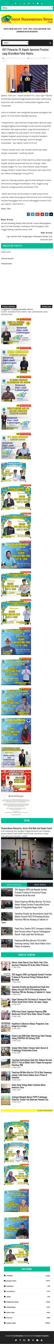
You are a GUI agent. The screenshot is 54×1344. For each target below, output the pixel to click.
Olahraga (10, 1292)
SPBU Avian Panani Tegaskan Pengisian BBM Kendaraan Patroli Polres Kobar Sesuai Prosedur (31, 1013)
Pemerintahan (12, 1302)
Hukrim (9, 1276)
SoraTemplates (18, 1335)
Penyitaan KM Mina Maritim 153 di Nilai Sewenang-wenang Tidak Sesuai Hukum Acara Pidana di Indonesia (33, 943)
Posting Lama (46, 306)
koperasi (10, 1286)
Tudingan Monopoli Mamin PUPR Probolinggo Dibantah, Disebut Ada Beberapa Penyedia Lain (30, 1098)
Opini (8, 1297)
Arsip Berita (40, 884)
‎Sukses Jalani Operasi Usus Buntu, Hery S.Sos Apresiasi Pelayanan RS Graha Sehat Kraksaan (30, 964)
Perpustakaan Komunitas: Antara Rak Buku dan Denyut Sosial (26, 828)
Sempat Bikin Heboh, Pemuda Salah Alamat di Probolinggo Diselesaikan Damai (30, 1049)
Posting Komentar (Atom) (22, 309)
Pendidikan (10, 1307)
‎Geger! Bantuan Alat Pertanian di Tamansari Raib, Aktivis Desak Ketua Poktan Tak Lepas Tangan (31, 1001)
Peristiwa (10, 1312)
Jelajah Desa (11, 1281)
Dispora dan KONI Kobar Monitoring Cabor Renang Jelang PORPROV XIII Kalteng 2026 (31, 1037)
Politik (9, 1318)
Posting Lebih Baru (8, 306)
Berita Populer (14, 884)
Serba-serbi (11, 1323)
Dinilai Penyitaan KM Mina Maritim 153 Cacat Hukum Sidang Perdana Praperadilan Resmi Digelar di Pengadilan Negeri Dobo (33, 904)
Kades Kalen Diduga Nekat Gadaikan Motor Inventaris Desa (29, 1086)
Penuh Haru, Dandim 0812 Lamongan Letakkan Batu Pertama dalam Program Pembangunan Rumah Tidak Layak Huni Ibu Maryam (33, 931)
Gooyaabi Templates (42, 1335)
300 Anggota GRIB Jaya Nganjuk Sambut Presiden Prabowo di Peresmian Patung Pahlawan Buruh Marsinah (31, 892)
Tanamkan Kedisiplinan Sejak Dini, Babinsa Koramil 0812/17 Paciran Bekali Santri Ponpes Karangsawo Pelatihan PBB (32, 1062)
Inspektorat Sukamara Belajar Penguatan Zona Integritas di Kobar (30, 1025)
